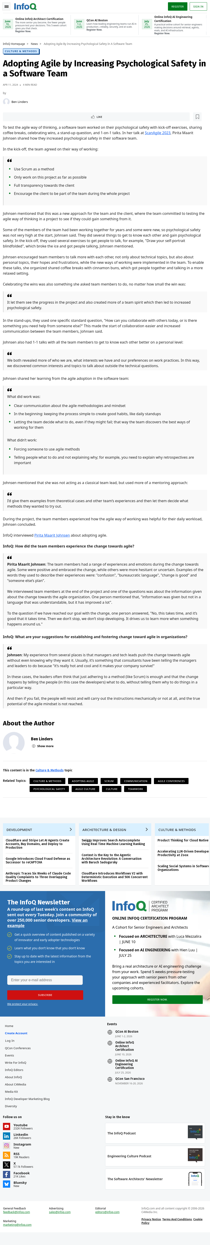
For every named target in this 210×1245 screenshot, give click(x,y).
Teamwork (137, 789)
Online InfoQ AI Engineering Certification (126, 1072)
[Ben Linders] (8, 101)
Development (21, 833)
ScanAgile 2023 (159, 133)
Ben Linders (21, 101)
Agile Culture (87, 789)
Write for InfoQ (17, 1070)
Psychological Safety (51, 789)
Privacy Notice (150, 1230)
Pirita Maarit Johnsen (53, 535)
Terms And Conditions (176, 1230)
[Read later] (31, 116)
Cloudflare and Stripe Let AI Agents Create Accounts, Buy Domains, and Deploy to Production (39, 847)
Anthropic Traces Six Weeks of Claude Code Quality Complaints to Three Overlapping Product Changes (39, 880)
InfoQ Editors (16, 1077)
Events (11, 1063)
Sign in (197, 5)
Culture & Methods (23, 50)
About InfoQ (15, 1085)
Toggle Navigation (9, 5)
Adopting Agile (84, 781)
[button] (42, 1001)
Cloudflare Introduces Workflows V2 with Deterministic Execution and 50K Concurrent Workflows (116, 880)
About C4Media (17, 1092)
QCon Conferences (19, 1056)
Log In (11, 1048)
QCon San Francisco (129, 1086)
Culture (113, 789)
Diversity (13, 1114)
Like (16, 116)
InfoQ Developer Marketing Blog (29, 1107)
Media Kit (13, 1099)
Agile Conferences (173, 781)
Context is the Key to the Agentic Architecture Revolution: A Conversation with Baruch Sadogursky (113, 862)
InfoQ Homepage (16, 43)
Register (176, 5)
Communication (137, 781)
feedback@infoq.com (18, 1223)
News (36, 43)
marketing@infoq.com (19, 1236)
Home (11, 1034)
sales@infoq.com (61, 1223)
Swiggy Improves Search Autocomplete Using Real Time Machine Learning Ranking (114, 846)
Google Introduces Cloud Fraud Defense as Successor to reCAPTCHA (39, 864)
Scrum (110, 781)
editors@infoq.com (108, 1223)
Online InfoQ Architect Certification (124, 1054)
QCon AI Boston (126, 1039)
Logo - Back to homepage (27, 5)
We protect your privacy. (22, 1010)
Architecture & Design (106, 833)
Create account (18, 1041)
